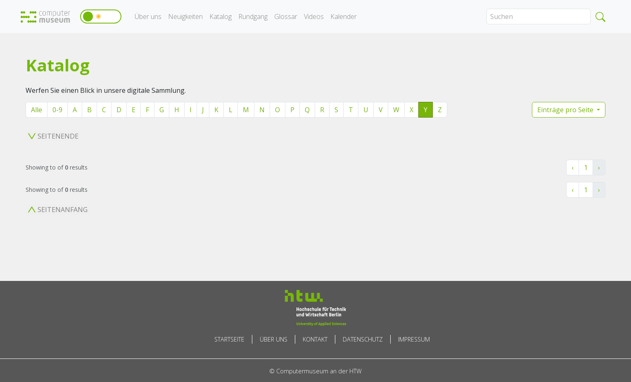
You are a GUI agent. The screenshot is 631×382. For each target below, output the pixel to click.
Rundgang (253, 16)
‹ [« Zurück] (573, 167)
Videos (314, 16)
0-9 (57, 109)
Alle (36, 109)
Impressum (414, 339)
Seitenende (53, 136)
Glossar (285, 16)
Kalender (343, 16)
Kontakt (315, 339)
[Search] (538, 16)
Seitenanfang (58, 209)
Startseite (229, 339)
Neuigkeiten (185, 16)
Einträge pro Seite (566, 109)
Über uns (148, 16)
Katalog (220, 16)
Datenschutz (363, 339)
